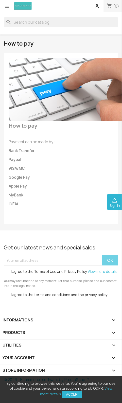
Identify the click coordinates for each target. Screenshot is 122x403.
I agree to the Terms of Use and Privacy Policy (60, 271)
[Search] (61, 22)
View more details (102, 271)
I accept (72, 394)
